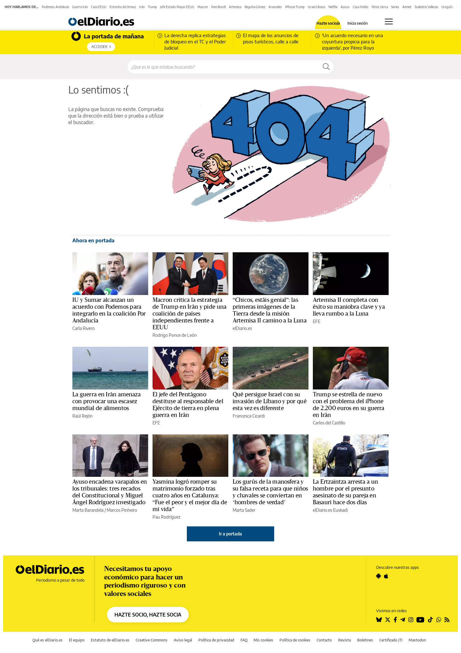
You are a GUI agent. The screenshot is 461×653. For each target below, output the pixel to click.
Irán (142, 7)
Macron (202, 7)
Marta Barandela (88, 510)
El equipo (77, 640)
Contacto (324, 640)
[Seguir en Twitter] (388, 619)
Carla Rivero (83, 328)
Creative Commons (151, 640)
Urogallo (447, 7)
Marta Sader (244, 510)
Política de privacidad (216, 640)
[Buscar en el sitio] (223, 66)
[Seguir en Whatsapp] (438, 619)
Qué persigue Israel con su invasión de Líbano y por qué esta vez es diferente (270, 401)
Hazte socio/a (328, 23)
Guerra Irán (80, 7)
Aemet (406, 7)
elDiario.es (242, 328)
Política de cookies (294, 640)
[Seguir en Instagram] (410, 619)
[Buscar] (326, 66)
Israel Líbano (316, 7)
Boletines (365, 640)
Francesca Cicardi (249, 415)
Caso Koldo (360, 7)
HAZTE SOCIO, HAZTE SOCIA (147, 615)
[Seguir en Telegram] (402, 619)
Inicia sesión (357, 23)
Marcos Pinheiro (122, 510)
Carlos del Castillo (329, 422)
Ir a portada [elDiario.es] (230, 533)
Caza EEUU (98, 7)
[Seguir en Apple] (386, 576)
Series (395, 7)
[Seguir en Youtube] (420, 619)
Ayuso (345, 7)
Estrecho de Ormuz (122, 7)
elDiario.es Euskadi (330, 510)
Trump (152, 7)
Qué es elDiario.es (47, 640)
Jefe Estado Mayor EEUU (177, 7)
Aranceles (275, 7)
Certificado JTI (390, 640)
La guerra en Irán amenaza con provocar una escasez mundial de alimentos (106, 401)
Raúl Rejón (82, 415)
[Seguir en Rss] (446, 619)
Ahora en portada (93, 240)
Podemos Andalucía (55, 7)
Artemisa (235, 7)
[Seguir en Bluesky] (379, 619)
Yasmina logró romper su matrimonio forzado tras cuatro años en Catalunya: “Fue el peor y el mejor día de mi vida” (190, 495)
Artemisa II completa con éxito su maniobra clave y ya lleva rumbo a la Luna (349, 307)
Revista (344, 640)
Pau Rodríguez (166, 517)
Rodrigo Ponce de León (175, 335)
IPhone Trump (295, 7)
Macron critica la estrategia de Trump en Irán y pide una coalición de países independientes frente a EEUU (189, 314)
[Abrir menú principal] (389, 21)
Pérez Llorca (379, 7)
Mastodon (417, 640)
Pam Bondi (218, 7)
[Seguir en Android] (378, 576)
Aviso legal (183, 640)
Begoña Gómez (255, 7)
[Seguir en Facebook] (395, 619)
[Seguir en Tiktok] (430, 619)
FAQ (244, 640)
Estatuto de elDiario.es (110, 640)
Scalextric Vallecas (426, 7)
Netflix (332, 7)
